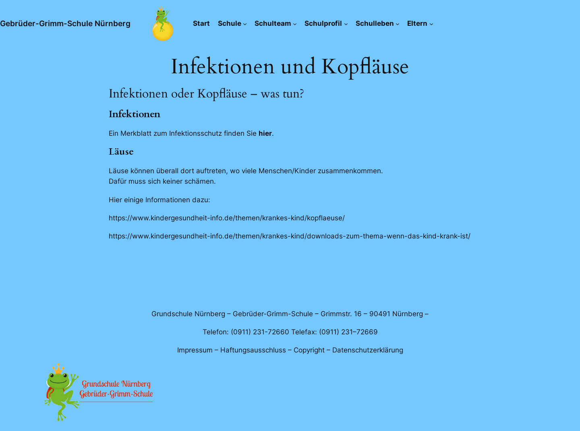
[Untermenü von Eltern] (431, 23)
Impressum (195, 350)
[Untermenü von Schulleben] (398, 23)
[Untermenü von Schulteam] (295, 23)
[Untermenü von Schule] (245, 23)
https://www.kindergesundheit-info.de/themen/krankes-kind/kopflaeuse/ (227, 218)
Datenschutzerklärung (367, 350)
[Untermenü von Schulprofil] (346, 23)
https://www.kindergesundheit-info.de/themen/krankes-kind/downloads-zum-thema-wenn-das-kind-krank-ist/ (289, 236)
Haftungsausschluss (253, 350)
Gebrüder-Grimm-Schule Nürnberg (65, 23)
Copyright (309, 350)
